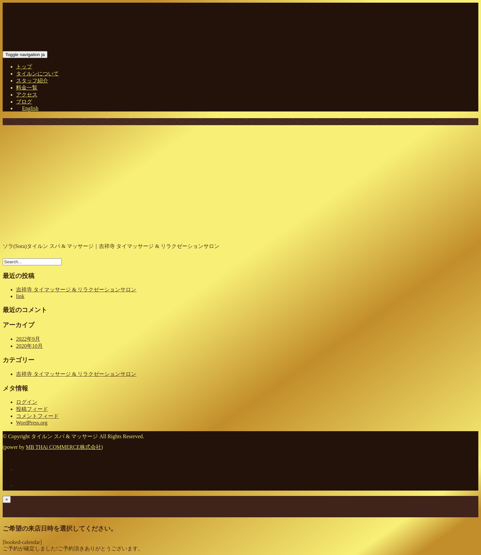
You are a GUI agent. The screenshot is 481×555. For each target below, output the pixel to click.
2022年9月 (28, 339)
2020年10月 (29, 346)
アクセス (26, 94)
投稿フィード (32, 409)
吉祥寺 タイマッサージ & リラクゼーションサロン (76, 289)
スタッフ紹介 (32, 80)
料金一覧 (26, 87)
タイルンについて (37, 73)
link (20, 296)
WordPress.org (31, 423)
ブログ (24, 101)
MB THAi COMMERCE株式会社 (63, 447)
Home (9, 121)
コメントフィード (37, 416)
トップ (24, 66)
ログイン (26, 402)
